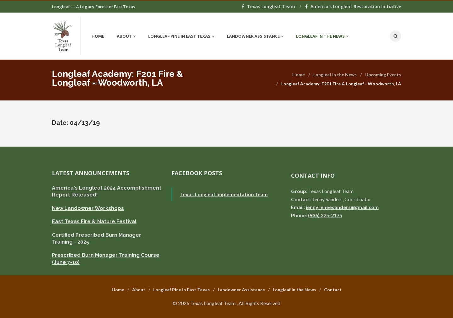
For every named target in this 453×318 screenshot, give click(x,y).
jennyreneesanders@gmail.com (342, 207)
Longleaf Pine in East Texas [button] (181, 36)
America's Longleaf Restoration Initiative (353, 6)
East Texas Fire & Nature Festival (94, 221)
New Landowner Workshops (88, 208)
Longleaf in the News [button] (322, 36)
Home (98, 36)
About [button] (126, 36)
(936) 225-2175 (325, 215)
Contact (333, 289)
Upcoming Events (383, 74)
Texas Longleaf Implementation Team (224, 194)
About (138, 289)
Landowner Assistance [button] (255, 36)
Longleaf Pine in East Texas (181, 289)
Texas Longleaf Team (269, 6)
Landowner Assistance (241, 289)
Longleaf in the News (335, 74)
